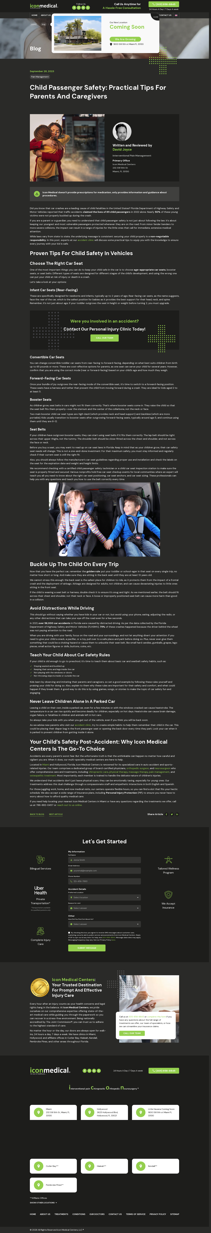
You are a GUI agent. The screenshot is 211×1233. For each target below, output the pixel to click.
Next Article (56, 814)
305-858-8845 (108, 937)
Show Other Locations (42, 1202)
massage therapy (138, 772)
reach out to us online (69, 805)
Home (34, 15)
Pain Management (40, 76)
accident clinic (85, 240)
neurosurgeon (162, 768)
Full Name (72, 855)
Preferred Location (75, 892)
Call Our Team (132, 1033)
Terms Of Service (135, 1214)
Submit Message (87, 948)
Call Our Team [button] (104, 337)
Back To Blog (37, 814)
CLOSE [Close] (155, 17)
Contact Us (165, 15)
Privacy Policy (158, 1214)
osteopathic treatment (43, 775)
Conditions (78, 1214)
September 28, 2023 (42, 71)
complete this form (156, 1016)
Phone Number (74, 876)
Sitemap (174, 1214)
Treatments (61, 1214)
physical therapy (118, 772)
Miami (46, 764)
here (113, 940)
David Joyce (122, 149)
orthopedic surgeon (137, 768)
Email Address (74, 866)
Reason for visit (74, 903)
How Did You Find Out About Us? (81, 919)
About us (46, 15)
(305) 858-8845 (165, 4)
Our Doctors (97, 1214)
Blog (43, 24)
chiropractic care (98, 772)
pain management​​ (159, 772)
